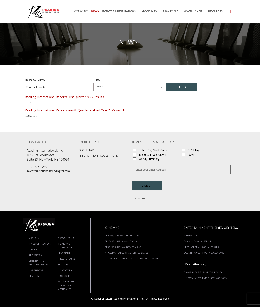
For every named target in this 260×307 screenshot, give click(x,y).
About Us (34, 238)
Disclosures (65, 276)
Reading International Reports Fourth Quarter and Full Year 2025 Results (75, 110)
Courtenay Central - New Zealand (204, 253)
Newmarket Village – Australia (201, 247)
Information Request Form (98, 155)
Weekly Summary (149, 159)
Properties (35, 255)
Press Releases (66, 259)
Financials (170, 11)
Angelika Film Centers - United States (126, 253)
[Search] (230, 10)
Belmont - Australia (195, 236)
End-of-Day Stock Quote (153, 150)
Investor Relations (40, 244)
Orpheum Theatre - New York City (203, 272)
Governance (193, 11)
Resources (215, 11)
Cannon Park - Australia (198, 242)
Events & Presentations (118, 11)
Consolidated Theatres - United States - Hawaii (131, 259)
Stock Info (149, 11)
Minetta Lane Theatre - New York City (205, 278)
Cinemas (34, 250)
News (95, 11)
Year (98, 79)
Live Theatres (36, 270)
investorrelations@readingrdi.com (48, 171)
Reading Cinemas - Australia (121, 242)
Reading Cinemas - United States (123, 236)
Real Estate (35, 276)
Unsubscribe (138, 198)
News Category (35, 79)
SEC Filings (86, 150)
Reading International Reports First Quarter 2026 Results (64, 97)
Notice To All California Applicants (66, 285)
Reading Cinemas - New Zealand (123, 247)
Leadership (64, 253)
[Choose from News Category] (38, 87)
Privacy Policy (66, 238)
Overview (80, 11)
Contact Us (65, 270)
